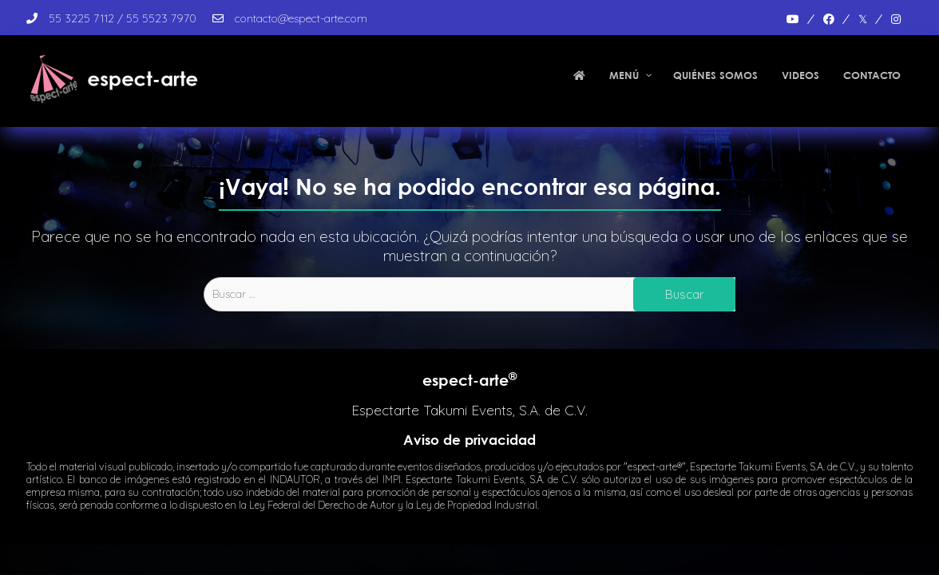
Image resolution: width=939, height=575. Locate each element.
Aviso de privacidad (469, 439)
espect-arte (469, 380)
